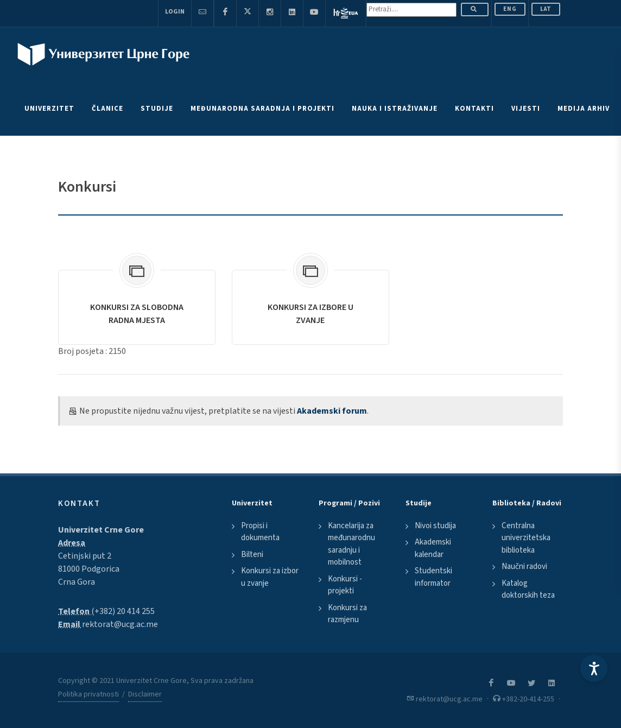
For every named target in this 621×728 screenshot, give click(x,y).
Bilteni (252, 554)
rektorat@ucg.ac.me (120, 624)
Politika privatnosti (88, 694)
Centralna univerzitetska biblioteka (526, 538)
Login (175, 11)
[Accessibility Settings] (593, 668)
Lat (546, 9)
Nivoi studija (435, 525)
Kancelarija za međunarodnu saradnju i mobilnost (351, 544)
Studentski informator (433, 577)
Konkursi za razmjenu (347, 614)
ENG (510, 9)
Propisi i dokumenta (260, 532)
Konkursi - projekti (345, 585)
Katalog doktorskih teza (528, 590)
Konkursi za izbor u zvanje (270, 577)
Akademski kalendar (433, 548)
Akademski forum (332, 411)
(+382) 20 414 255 (123, 611)
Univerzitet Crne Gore (101, 530)
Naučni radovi (524, 566)
